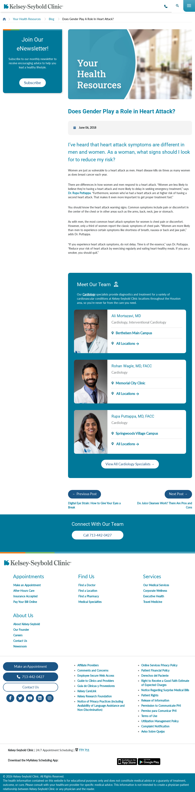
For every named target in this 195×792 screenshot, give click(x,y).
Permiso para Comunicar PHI (159, 710)
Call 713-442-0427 (97, 535)
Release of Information (155, 700)
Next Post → (178, 494)
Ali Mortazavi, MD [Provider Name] (126, 316)
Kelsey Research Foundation (94, 696)
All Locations (123, 343)
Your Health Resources (27, 19)
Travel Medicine (152, 601)
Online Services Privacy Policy (159, 665)
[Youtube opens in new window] (30, 697)
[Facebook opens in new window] (10, 697)
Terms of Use (149, 716)
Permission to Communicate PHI (161, 705)
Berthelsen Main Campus (134, 333)
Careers (17, 635)
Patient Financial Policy (155, 670)
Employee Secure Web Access (95, 675)
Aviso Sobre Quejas (153, 731)
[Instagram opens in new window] (50, 697)
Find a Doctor (86, 585)
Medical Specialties (90, 601)
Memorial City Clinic (130, 383)
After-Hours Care (23, 590)
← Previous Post (84, 494)
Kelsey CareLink (86, 691)
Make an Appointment (27, 585)
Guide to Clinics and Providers (95, 680)
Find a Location (87, 590)
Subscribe (32, 82)
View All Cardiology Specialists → (130, 464)
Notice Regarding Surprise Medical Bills (165, 690)
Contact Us (20, 640)
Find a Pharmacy (88, 596)
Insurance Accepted (25, 596)
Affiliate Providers (88, 665)
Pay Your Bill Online (25, 601)
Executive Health (153, 596)
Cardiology (89, 294)
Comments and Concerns (92, 670)
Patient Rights (149, 695)
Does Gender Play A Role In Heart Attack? (88, 19)
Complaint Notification (155, 726)
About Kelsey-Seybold (26, 624)
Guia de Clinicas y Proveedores (96, 686)
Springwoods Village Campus (137, 433)
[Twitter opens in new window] (20, 697)
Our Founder (21, 629)
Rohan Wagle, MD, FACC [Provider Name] (131, 366)
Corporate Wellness (155, 590)
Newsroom (20, 646)
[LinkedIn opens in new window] (40, 697)
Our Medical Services (156, 585)
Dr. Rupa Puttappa (79, 193)
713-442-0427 (30, 677)
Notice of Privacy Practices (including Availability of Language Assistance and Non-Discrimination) (101, 705)
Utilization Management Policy (160, 721)
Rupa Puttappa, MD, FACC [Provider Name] (132, 416)
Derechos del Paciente (154, 675)
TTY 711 (82, 750)
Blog (51, 19)
